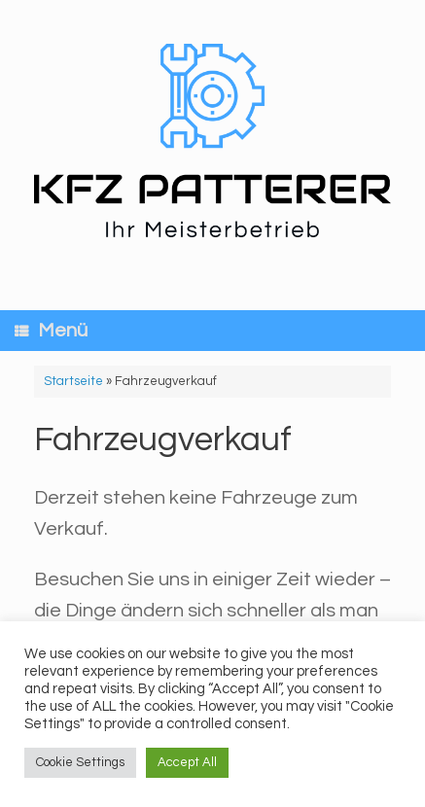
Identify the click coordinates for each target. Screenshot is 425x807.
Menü (51, 330)
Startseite (73, 381)
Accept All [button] (187, 762)
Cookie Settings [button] (80, 762)
